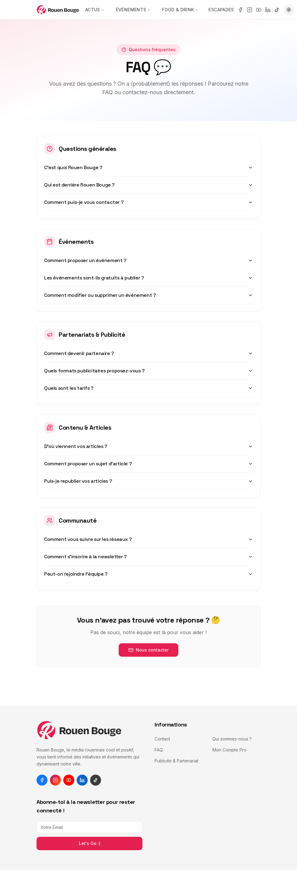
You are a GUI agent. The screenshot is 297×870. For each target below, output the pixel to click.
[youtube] (258, 9)
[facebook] (240, 9)
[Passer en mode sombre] (288, 9)
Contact (162, 738)
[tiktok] (277, 9)
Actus (95, 9)
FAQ (159, 749)
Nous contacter (148, 649)
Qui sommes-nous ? (232, 738)
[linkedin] (268, 9)
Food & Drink (180, 9)
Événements (133, 9)
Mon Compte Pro (229, 749)
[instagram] (249, 9)
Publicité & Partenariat (176, 760)
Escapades (221, 9)
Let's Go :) (89, 843)
